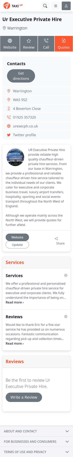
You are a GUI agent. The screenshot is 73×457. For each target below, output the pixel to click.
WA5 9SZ (20, 99)
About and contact (20, 431)
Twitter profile (24, 134)
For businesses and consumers (30, 441)
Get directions (21, 76)
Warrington (17, 28)
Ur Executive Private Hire (32, 19)
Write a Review (24, 397)
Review (29, 43)
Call (46, 43)
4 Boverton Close (27, 108)
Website (10, 43)
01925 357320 (24, 117)
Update (17, 245)
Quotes (64, 43)
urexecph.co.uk (25, 126)
